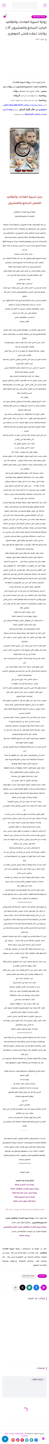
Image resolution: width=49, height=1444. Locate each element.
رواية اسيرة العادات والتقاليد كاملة (24, 1189)
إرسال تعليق (38, 1379)
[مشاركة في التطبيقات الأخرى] (15, 1287)
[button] (36, 1287)
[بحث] (4, 5)
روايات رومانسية (39, 17)
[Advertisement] (24, 57)
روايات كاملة (24, 1236)
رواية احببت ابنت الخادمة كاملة (24, 1193)
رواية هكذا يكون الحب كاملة (24, 1201)
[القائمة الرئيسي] (45, 5)
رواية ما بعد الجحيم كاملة (24, 1197)
